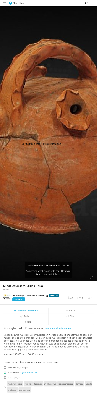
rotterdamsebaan (65, 384)
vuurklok (28, 384)
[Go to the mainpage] (16, 3)
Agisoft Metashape (28, 372)
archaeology (24, 390)
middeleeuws (50, 384)
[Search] (86, 3)
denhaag (79, 384)
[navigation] (4, 3)
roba (20, 384)
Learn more (52, 362)
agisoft (89, 384)
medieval (12, 384)
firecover (38, 384)
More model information (58, 328)
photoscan (12, 390)
